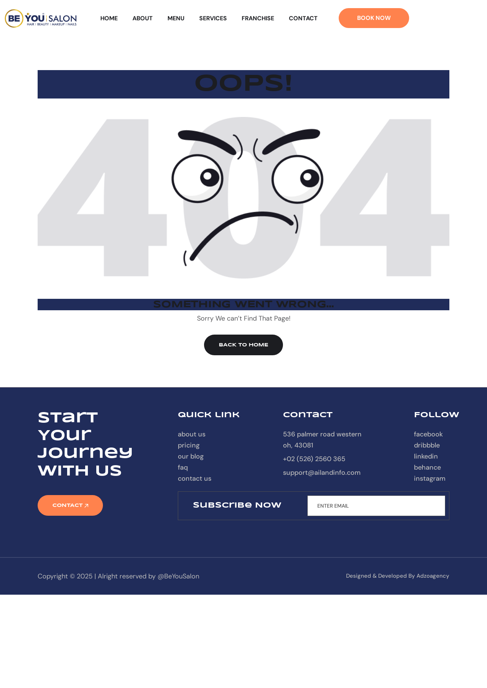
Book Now (374, 18)
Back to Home (243, 345)
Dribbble (427, 445)
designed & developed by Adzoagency (397, 576)
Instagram (429, 478)
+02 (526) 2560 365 (314, 458)
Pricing (189, 445)
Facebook (428, 434)
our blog (191, 456)
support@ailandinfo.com (321, 472)
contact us (194, 478)
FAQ (183, 467)
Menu (175, 18)
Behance (427, 467)
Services (213, 18)
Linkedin (426, 456)
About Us (191, 434)
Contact (303, 18)
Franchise (258, 18)
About (142, 18)
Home (109, 18)
